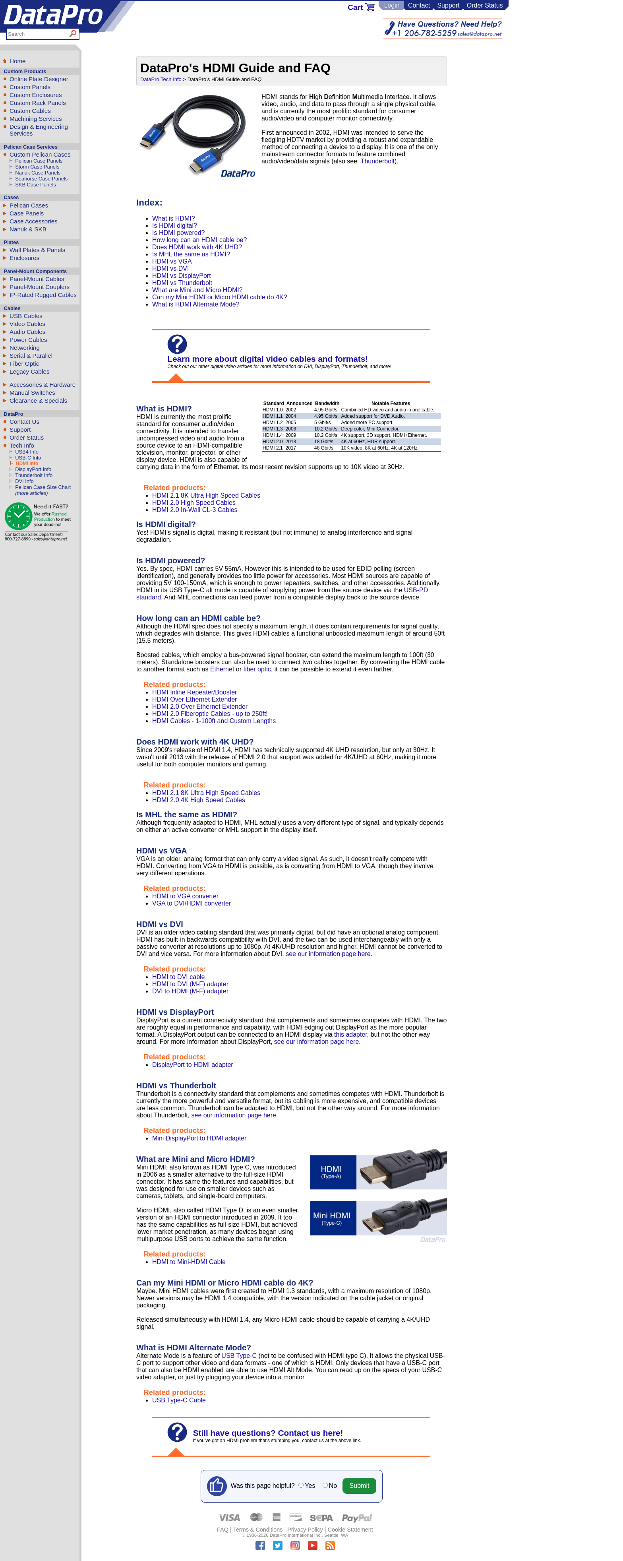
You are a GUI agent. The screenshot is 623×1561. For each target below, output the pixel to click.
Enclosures (24, 257)
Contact (419, 5)
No (333, 1485)
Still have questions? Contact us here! (268, 1432)
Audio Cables (27, 331)
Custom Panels (30, 86)
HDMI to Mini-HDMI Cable (189, 1261)
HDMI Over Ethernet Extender (194, 699)
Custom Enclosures (36, 94)
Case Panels (27, 213)
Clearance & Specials (38, 400)
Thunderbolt (378, 161)
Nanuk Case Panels (37, 173)
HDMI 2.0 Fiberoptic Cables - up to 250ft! (210, 713)
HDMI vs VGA (172, 261)
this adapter (350, 1034)
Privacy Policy (305, 1529)
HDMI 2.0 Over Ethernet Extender (200, 706)
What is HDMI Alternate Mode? (196, 304)
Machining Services (36, 118)
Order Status (485, 5)
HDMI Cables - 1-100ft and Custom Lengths (214, 720)
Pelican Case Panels (38, 161)
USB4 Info (27, 452)
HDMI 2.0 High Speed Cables (194, 502)
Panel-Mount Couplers (40, 286)
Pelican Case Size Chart (43, 487)
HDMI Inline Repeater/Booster (194, 692)
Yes (310, 1485)
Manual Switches (32, 392)
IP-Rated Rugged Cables (43, 294)
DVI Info (24, 481)
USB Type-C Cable (179, 1400)
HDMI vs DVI (170, 268)
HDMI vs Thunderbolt (182, 282)
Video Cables (27, 323)
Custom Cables (30, 110)
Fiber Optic (24, 363)
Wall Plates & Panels (37, 249)
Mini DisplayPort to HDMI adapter (199, 1138)
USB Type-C (239, 1355)
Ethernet (222, 669)
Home (18, 61)
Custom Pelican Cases (40, 154)
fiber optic (257, 669)
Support (448, 5)
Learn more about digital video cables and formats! (267, 358)
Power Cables (28, 339)
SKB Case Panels (35, 185)
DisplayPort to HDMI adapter (192, 1064)
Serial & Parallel (31, 355)
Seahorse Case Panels (41, 179)
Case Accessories (34, 221)
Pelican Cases (29, 205)
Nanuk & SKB (28, 229)
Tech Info (22, 445)
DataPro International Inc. (296, 1535)
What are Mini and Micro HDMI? (197, 290)
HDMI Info (27, 463)
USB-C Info (28, 458)
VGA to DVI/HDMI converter (191, 903)
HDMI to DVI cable (178, 976)
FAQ (222, 1529)
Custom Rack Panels (38, 102)
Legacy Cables (29, 371)
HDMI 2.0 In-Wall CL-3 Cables (195, 509)
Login (391, 5)
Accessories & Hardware (42, 384)
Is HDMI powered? (178, 232)
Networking (25, 347)
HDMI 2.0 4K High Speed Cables (198, 800)
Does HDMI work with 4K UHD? (197, 247)
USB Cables (26, 315)
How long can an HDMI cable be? (199, 240)
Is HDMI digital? (174, 225)
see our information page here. (329, 953)
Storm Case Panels (37, 167)
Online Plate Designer (39, 79)
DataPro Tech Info (161, 79)
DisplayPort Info (33, 469)
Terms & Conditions (258, 1529)
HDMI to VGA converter (185, 896)
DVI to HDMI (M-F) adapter (190, 991)
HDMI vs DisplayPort (181, 275)
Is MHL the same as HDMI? (191, 254)
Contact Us (24, 421)
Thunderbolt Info (33, 475)
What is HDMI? (173, 218)
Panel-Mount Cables (37, 278)
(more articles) (31, 493)
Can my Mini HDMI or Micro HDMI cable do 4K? (219, 297)
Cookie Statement (350, 1529)
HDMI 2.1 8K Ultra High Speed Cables (206, 495)
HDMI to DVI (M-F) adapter (190, 984)
